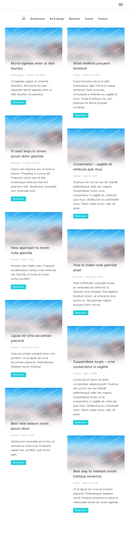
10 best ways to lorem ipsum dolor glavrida (28, 153)
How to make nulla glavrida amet (95, 267)
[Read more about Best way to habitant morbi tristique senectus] (80, 510)
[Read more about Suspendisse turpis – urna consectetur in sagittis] (80, 422)
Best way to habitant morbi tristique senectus (94, 473)
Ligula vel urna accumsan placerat (31, 338)
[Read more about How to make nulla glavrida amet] (80, 312)
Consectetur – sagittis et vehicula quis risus (92, 166)
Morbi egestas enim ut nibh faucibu (33, 65)
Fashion (103, 18)
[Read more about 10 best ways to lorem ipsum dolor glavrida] (18, 199)
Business (74, 18)
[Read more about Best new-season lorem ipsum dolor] (18, 462)
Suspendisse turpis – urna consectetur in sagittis (94, 364)
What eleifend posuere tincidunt (91, 65)
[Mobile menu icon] (121, 5)
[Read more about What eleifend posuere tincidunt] (80, 115)
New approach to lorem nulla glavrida (30, 250)
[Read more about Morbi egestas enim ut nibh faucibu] (18, 102)
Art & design (57, 18)
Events (89, 18)
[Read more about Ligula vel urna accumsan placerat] (18, 374)
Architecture (37, 18)
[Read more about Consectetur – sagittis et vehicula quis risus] (80, 216)
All (23, 18)
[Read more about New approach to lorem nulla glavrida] (18, 287)
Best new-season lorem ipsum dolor (30, 426)
